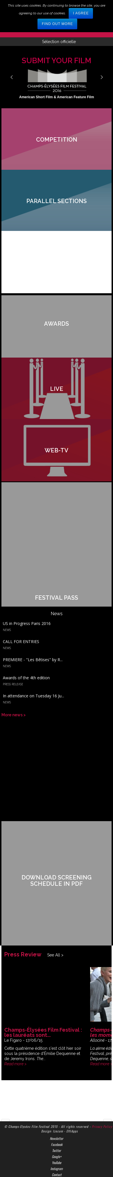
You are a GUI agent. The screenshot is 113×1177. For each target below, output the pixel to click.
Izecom (58, 1105)
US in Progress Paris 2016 (27, 605)
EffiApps (72, 1105)
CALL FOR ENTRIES (21, 622)
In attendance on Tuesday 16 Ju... (33, 675)
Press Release (13, 664)
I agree (81, 13)
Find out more (57, 24)
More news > (13, 693)
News (7, 611)
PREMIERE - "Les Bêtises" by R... (33, 640)
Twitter (56, 1124)
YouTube (56, 1136)
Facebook (56, 1118)
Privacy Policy (102, 1100)
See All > (55, 929)
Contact (57, 1149)
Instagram (56, 1143)
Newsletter (56, 1112)
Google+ (57, 1130)
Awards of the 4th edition (26, 658)
